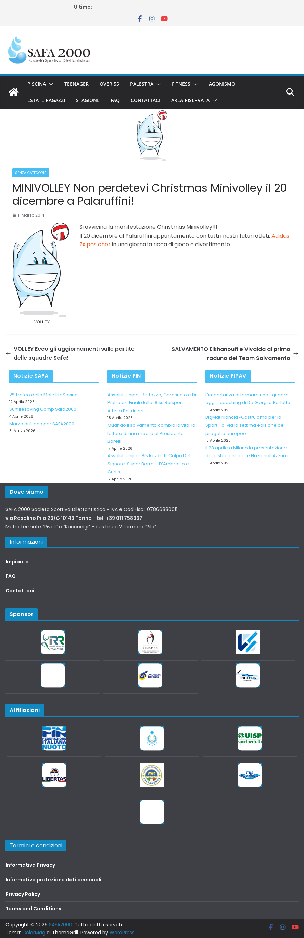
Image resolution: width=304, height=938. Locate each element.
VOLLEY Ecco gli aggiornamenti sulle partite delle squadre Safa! (70, 353)
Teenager (76, 83)
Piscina (36, 83)
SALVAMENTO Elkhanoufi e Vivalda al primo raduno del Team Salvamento (235, 353)
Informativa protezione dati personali (53, 879)
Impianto (17, 561)
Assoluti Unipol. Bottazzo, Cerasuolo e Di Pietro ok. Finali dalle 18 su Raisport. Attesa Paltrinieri (151, 402)
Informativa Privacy (30, 865)
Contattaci (145, 100)
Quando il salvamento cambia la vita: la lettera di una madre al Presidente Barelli (151, 433)
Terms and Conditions (33, 908)
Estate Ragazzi (46, 100)
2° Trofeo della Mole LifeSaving (43, 394)
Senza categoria (31, 172)
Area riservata (190, 100)
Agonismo (222, 83)
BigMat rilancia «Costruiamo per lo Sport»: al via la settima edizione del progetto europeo (245, 425)
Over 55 (109, 83)
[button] (49, 84)
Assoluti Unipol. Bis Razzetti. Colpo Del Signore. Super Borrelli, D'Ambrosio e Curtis (148, 463)
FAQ (115, 100)
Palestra (141, 83)
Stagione (88, 100)
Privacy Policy (22, 894)
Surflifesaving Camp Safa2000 (42, 409)
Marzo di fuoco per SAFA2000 (41, 424)
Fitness (181, 83)
